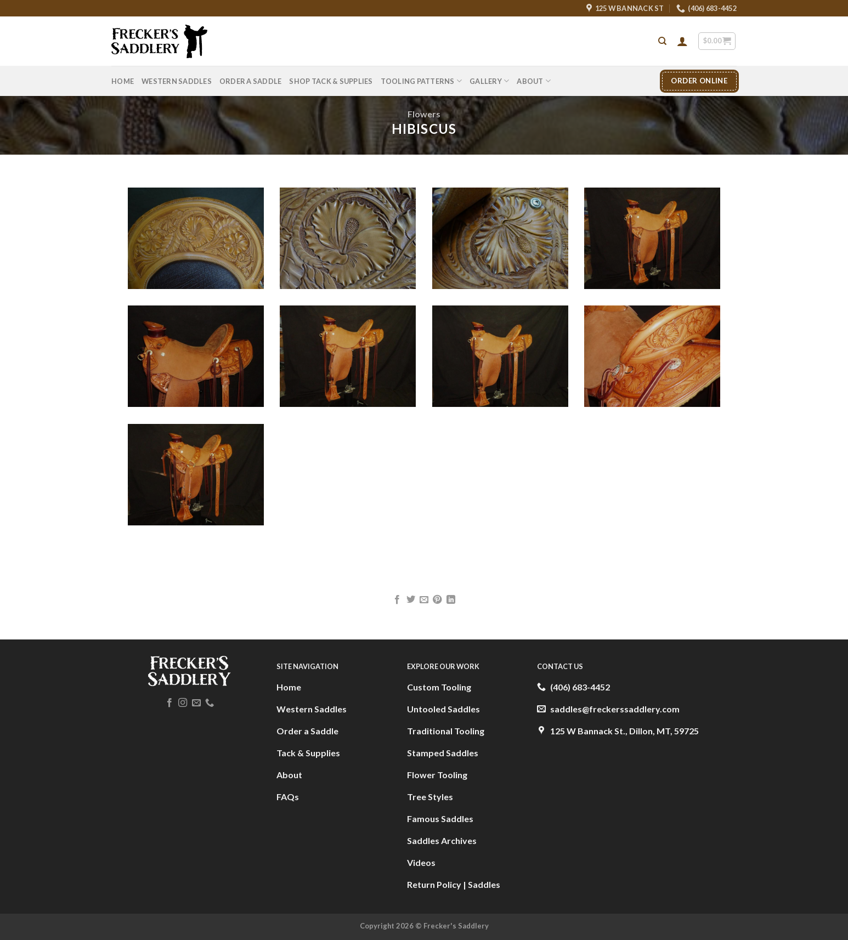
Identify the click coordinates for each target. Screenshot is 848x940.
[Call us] (209, 703)
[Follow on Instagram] (182, 703)
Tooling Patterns (421, 81)
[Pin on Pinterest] (437, 600)
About (534, 81)
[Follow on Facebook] (169, 703)
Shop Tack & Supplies (330, 81)
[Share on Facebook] (397, 600)
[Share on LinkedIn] (450, 600)
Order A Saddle (250, 81)
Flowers (424, 114)
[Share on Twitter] (410, 600)
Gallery (489, 81)
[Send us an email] (196, 703)
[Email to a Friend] (424, 600)
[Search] (662, 41)
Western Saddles (177, 81)
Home (122, 81)
